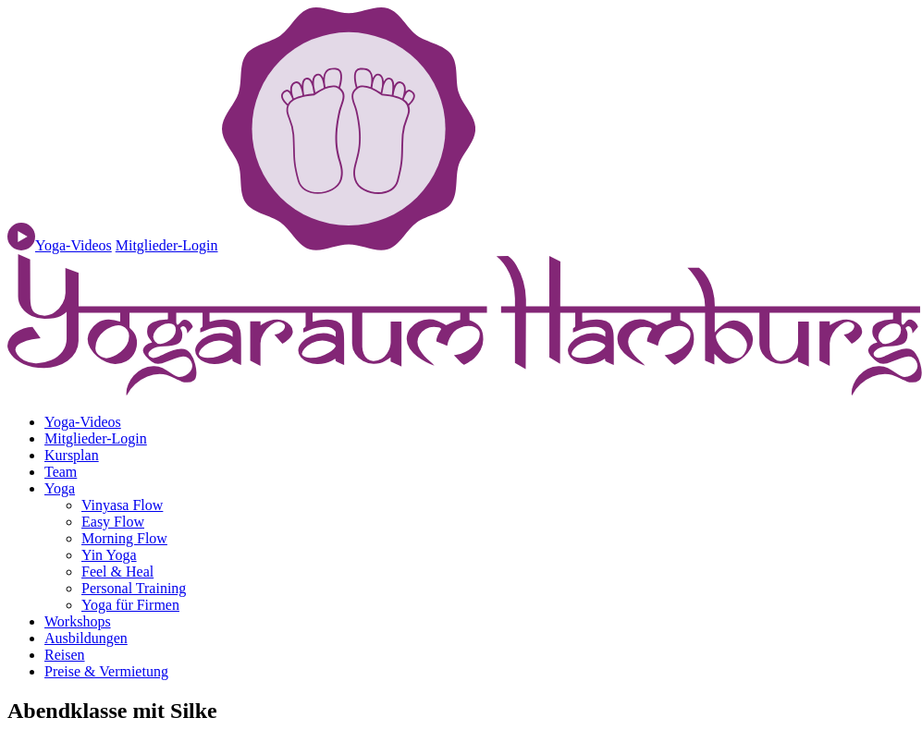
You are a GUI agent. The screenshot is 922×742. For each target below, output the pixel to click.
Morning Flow (124, 538)
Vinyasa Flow (122, 505)
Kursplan (71, 455)
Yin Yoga (109, 555)
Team (60, 472)
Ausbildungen (86, 638)
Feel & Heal (117, 571)
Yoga (59, 488)
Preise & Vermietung (106, 671)
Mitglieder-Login (167, 245)
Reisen (64, 655)
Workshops (77, 621)
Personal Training (133, 588)
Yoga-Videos (82, 422)
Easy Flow (112, 521)
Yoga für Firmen (130, 605)
